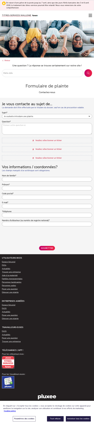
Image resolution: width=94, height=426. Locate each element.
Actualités (6, 268)
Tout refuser (55, 419)
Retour (6, 60)
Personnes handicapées (11, 282)
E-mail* (5, 202)
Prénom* (6, 184)
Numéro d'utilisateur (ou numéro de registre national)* (26, 220)
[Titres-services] (20, 15)
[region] (47, 413)
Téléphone (7, 211)
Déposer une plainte (10, 292)
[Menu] (90, 15)
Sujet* (4, 112)
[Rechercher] (42, 73)
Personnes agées (9, 285)
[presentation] (21, 235)
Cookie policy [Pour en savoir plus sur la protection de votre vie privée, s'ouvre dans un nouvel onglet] (10, 411)
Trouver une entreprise (11, 272)
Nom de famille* (9, 175)
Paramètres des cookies (24, 419)
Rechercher (89, 73)
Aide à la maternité (10, 275)
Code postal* (8, 193)
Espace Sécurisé (8, 262)
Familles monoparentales (12, 279)
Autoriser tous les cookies (78, 419)
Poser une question (10, 289)
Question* (6, 121)
